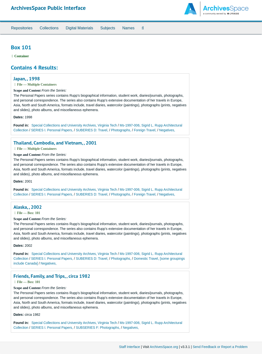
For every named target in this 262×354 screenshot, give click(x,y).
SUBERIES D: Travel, (92, 130)
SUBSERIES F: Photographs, (98, 327)
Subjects (107, 28)
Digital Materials (79, 28)
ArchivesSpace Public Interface (48, 8)
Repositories (21, 28)
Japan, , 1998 (26, 79)
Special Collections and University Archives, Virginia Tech (74, 125)
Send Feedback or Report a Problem (220, 347)
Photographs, (121, 130)
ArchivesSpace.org (164, 347)
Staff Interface (129, 347)
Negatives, (167, 130)
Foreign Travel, (145, 130)
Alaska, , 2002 (27, 207)
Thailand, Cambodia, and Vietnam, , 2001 (55, 143)
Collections (49, 28)
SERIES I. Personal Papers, (52, 130)
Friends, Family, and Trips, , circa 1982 (51, 276)
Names (128, 28)
